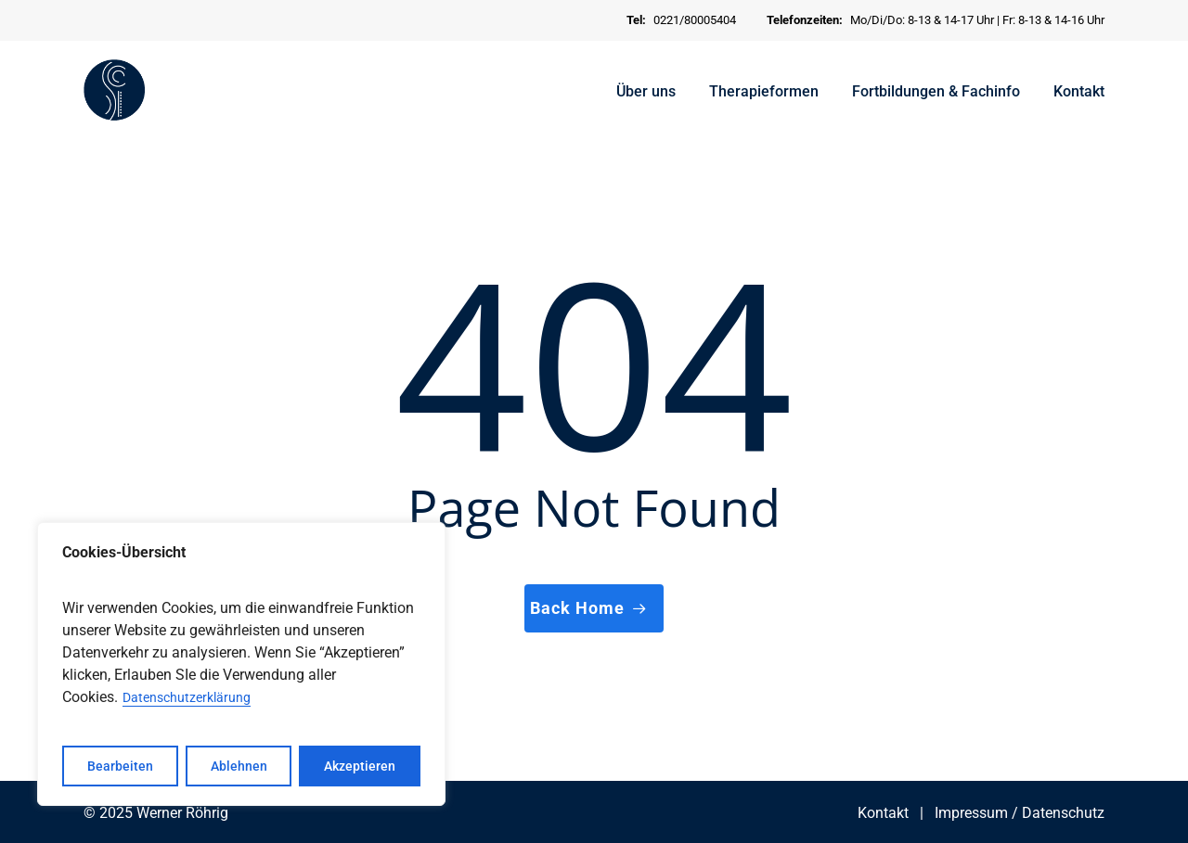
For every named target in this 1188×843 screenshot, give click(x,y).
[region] (241, 664)
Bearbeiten (120, 766)
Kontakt (883, 813)
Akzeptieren (359, 766)
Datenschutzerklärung (187, 697)
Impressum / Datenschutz (1019, 813)
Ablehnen (239, 766)
